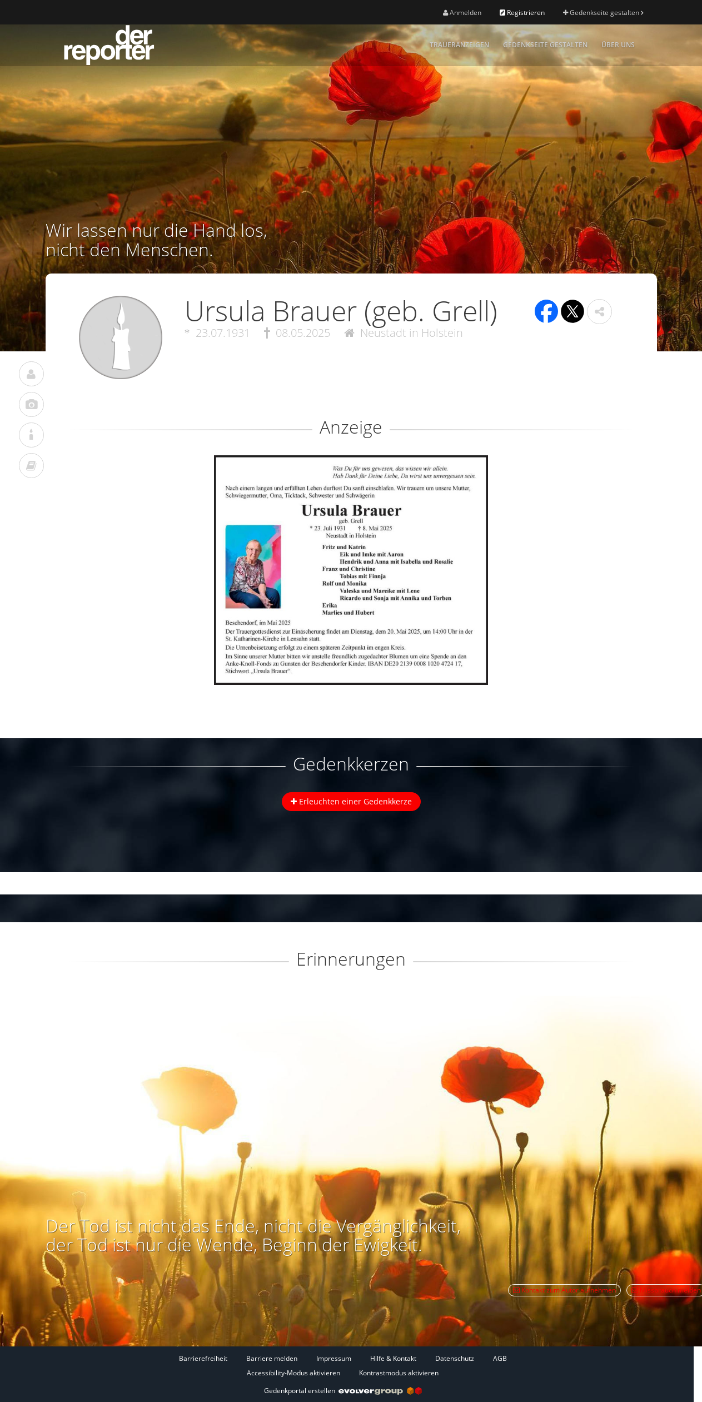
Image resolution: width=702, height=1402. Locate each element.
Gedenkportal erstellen (343, 1390)
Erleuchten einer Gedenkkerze (351, 801)
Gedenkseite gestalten (603, 12)
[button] (599, 311)
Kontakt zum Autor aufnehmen (564, 1290)
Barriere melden (271, 1358)
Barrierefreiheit (203, 1358)
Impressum (333, 1358)
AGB (500, 1358)
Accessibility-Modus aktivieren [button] (293, 1373)
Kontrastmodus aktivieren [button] (399, 1373)
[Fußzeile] (343, 1365)
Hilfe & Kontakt (393, 1358)
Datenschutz (454, 1358)
